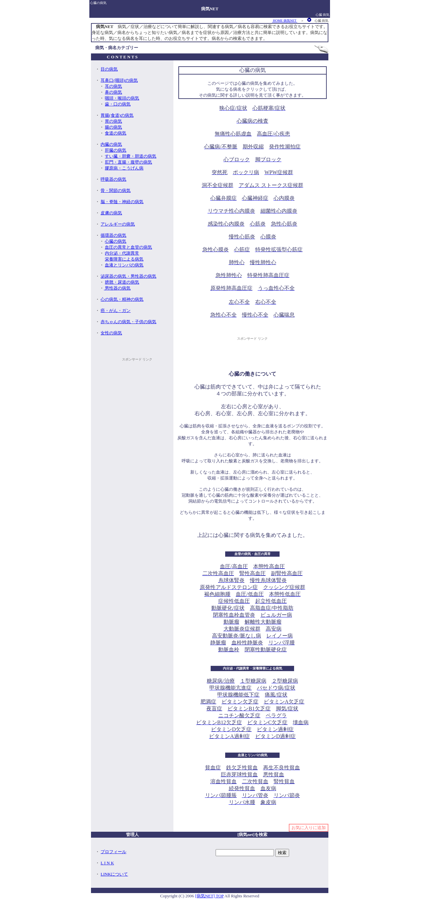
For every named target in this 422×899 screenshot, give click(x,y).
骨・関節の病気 (116, 190)
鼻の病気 (113, 92)
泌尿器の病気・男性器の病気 (128, 276)
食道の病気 (115, 133)
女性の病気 (111, 332)
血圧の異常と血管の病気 (128, 247)
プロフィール (113, 851)
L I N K (107, 862)
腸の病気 (113, 127)
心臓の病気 (115, 241)
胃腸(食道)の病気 (117, 115)
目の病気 (109, 69)
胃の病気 (113, 121)
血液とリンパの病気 (124, 265)
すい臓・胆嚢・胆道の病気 (130, 156)
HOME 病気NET (284, 20)
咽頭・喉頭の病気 (122, 98)
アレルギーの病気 (118, 224)
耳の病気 (113, 86)
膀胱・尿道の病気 (122, 282)
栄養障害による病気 (124, 259)
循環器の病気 (113, 235)
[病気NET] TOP (209, 895)
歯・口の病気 (118, 104)
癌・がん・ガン (116, 310)
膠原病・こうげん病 (124, 168)
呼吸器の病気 (113, 179)
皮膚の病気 (111, 212)
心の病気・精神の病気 (122, 299)
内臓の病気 (111, 144)
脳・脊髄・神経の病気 (122, 201)
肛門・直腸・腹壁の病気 (128, 162)
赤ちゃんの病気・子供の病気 (128, 321)
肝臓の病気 (115, 150)
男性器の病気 (117, 288)
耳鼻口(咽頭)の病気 (119, 80)
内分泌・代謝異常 (122, 253)
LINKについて (114, 874)
